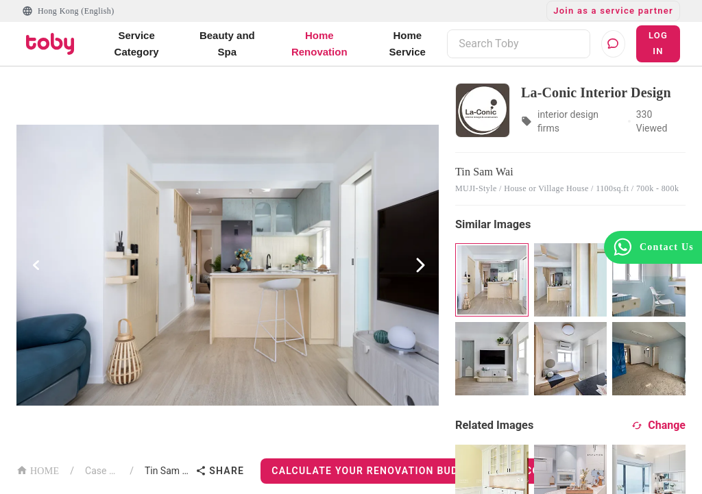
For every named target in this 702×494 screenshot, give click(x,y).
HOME (37, 469)
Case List (102, 470)
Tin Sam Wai (167, 470)
